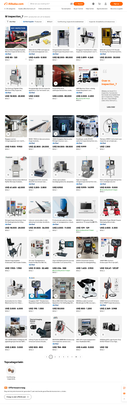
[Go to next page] (80, 357)
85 (76, 357)
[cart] (99, 4)
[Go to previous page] (46, 357)
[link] (124, 388)
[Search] (79, 3)
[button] (71, 4)
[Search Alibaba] (49, 4)
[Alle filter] (11, 21)
